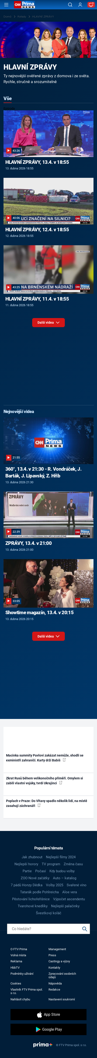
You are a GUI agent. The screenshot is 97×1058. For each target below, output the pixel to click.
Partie (27, 871)
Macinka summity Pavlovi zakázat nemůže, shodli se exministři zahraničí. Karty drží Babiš (44, 757)
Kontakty (54, 967)
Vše (7, 98)
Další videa (49, 323)
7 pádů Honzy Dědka (26, 885)
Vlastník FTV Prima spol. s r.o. (26, 991)
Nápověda (55, 983)
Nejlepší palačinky (65, 906)
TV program (51, 864)
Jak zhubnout (32, 857)
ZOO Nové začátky (35, 878)
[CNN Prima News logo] (24, 4)
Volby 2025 (54, 885)
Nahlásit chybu (20, 999)
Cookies (15, 983)
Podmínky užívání (21, 973)
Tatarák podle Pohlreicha (39, 892)
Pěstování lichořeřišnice (31, 899)
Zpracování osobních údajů (62, 975)
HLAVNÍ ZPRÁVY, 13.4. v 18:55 (37, 162)
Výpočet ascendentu (69, 899)
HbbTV (15, 967)
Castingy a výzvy (59, 961)
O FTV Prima (18, 949)
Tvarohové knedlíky (33, 906)
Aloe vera (69, 892)
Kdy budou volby (62, 871)
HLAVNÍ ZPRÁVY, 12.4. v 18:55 (37, 229)
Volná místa (18, 955)
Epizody (9, 108)
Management (57, 949)
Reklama (16, 961)
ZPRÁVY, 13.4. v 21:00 (28, 543)
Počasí (40, 871)
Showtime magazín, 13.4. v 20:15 (39, 612)
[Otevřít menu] (6, 5)
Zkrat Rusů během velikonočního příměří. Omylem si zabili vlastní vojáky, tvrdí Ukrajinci (44, 780)
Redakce (54, 989)
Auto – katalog (64, 878)
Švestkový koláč (48, 913)
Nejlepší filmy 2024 (61, 857)
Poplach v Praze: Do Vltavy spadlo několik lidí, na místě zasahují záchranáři (46, 803)
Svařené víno (77, 885)
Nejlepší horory (26, 864)
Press (52, 955)
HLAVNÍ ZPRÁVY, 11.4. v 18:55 (37, 299)
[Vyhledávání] (70, 4)
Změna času (73, 864)
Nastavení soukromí (61, 999)
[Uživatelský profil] (80, 5)
